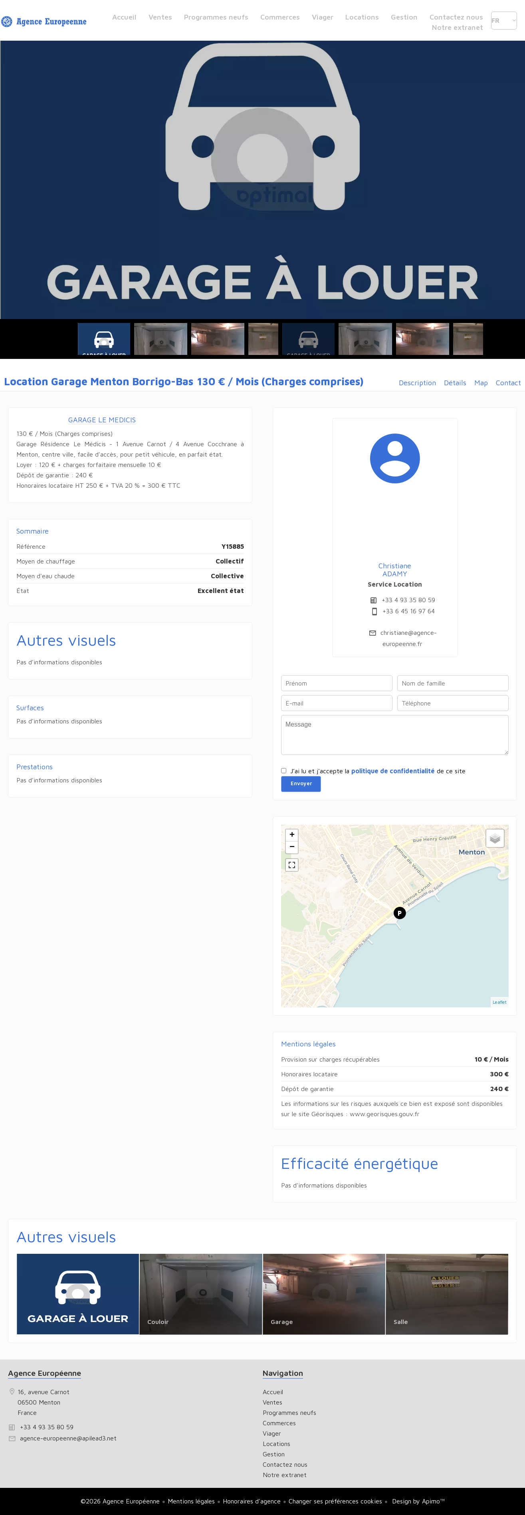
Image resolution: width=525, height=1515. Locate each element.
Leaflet (500, 1002)
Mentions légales (191, 1501)
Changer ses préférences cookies (335, 1501)
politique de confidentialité (393, 770)
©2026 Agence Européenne (120, 1501)
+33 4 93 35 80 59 (408, 599)
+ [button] (292, 835)
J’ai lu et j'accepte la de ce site (378, 770)
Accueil (45, 22)
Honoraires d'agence (252, 1501)
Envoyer (301, 783)
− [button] (292, 847)
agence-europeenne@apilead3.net (68, 1438)
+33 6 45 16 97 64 (408, 611)
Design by (417, 1501)
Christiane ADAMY (394, 570)
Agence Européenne (44, 1372)
